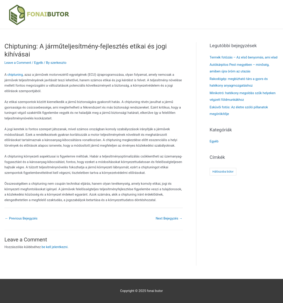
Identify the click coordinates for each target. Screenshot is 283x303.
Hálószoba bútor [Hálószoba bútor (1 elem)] (222, 171)
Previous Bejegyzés (21, 218)
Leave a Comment (17, 63)
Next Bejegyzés (169, 218)
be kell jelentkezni (55, 247)
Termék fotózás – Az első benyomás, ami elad (243, 57)
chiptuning (15, 75)
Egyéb (38, 63)
